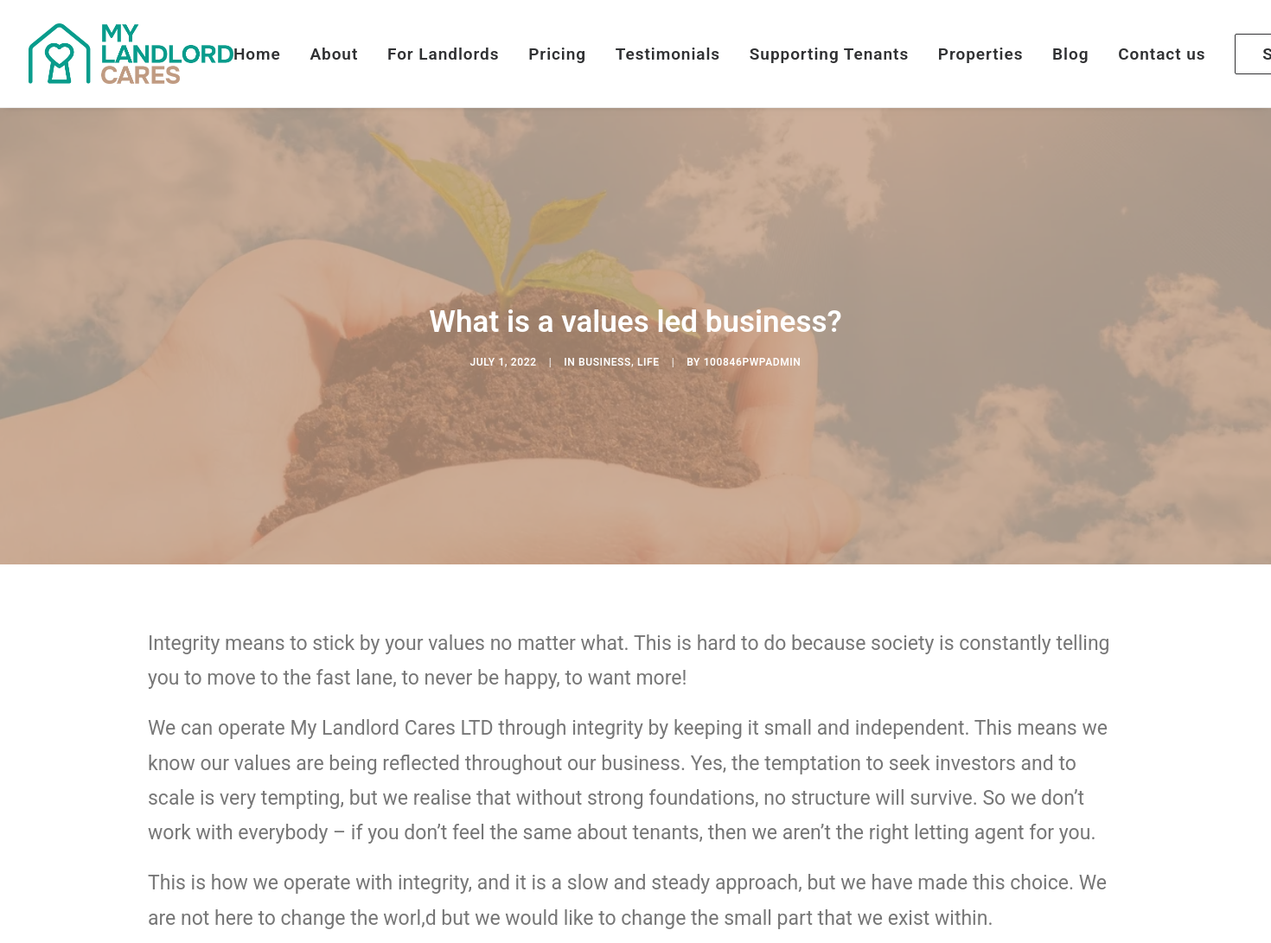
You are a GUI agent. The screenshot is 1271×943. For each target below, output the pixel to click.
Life (648, 347)
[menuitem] (263, 53)
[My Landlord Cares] (131, 53)
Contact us (1161, 54)
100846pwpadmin (753, 347)
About (334, 54)
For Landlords (443, 54)
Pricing (557, 54)
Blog (1070, 54)
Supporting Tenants (829, 54)
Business (604, 347)
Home (257, 54)
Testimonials (668, 54)
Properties (981, 54)
